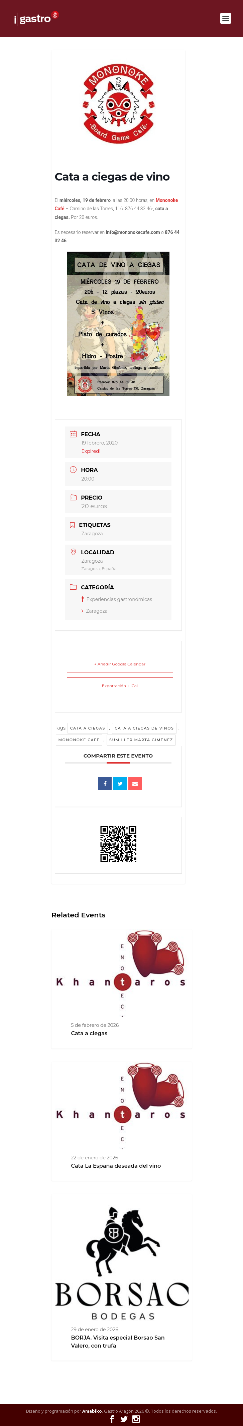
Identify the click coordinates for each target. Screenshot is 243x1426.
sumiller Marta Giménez (141, 740)
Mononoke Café (79, 740)
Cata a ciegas (87, 728)
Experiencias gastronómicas (117, 599)
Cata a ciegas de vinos (144, 728)
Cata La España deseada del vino (116, 1166)
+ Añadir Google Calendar (119, 663)
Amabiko (92, 1411)
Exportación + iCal (120, 685)
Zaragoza (95, 611)
